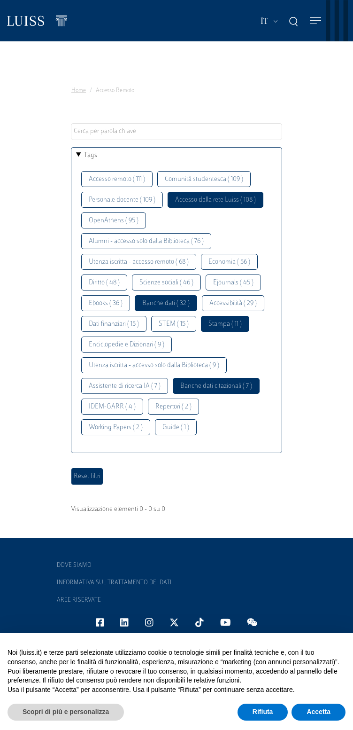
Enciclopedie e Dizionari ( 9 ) (126, 344)
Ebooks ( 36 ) (106, 303)
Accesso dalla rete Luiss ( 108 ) (215, 200)
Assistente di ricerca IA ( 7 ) (125, 386)
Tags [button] (90, 155)
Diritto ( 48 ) (104, 282)
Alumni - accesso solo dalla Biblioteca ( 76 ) (146, 241)
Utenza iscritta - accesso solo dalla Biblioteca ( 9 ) (154, 365)
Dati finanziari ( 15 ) (114, 324)
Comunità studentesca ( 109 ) (204, 179)
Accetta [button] (318, 711)
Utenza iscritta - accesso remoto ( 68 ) (139, 262)
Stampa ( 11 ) (225, 324)
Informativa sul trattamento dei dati (114, 583)
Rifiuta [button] (263, 711)
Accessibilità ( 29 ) (233, 303)
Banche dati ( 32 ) (166, 303)
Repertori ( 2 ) (173, 406)
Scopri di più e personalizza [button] (66, 711)
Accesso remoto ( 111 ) (117, 179)
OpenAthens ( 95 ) (113, 220)
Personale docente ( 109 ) (122, 200)
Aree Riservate (79, 600)
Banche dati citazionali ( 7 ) (216, 386)
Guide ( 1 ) (175, 427)
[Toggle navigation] (315, 20)
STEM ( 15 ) (174, 324)
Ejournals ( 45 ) (233, 282)
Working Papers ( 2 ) (116, 427)
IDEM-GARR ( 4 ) (112, 406)
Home (78, 91)
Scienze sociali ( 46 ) (166, 282)
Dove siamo (74, 565)
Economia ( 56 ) (229, 262)
